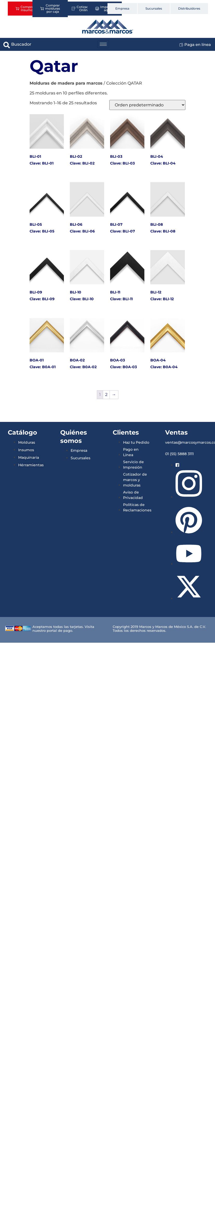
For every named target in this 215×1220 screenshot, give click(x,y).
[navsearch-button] (6, 44)
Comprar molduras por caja (50, 8)
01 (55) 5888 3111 (179, 453)
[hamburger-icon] (103, 44)
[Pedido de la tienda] (147, 105)
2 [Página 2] (106, 394)
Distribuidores (189, 8)
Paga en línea (195, 44)
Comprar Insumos (25, 8)
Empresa (122, 8)
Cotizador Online (82, 8)
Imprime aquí (104, 8)
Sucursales (153, 8)
